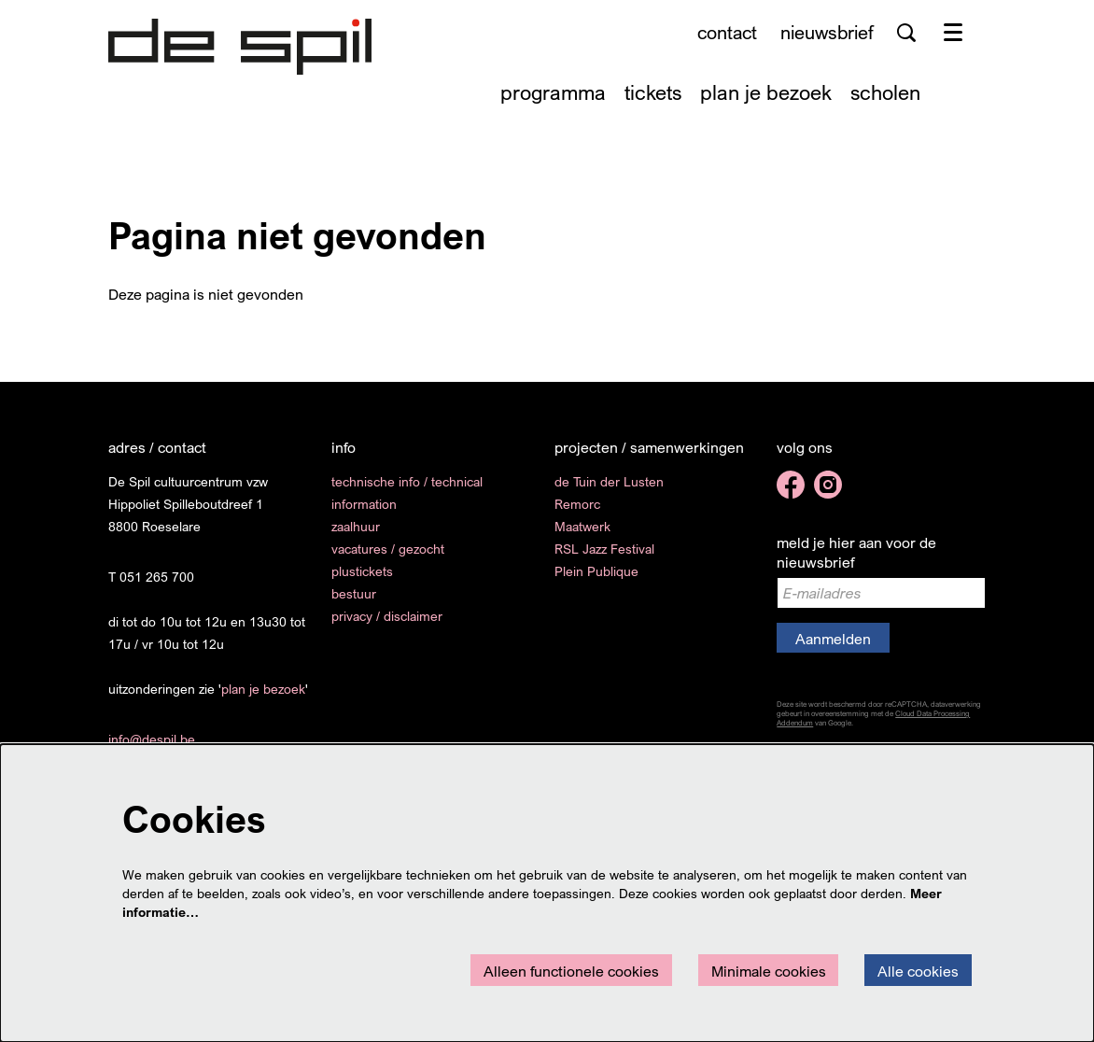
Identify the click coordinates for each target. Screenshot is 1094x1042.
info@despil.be (151, 739)
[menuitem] (553, 92)
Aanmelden (833, 638)
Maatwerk (582, 526)
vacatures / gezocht (387, 548)
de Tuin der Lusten (609, 481)
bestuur (353, 593)
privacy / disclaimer (386, 616)
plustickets (362, 571)
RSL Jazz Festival (604, 548)
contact (727, 32)
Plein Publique (596, 571)
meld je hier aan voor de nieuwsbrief (856, 552)
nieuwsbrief (827, 32)
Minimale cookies (768, 971)
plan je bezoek (263, 689)
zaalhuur (355, 526)
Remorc (577, 504)
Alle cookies (918, 971)
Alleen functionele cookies (571, 971)
